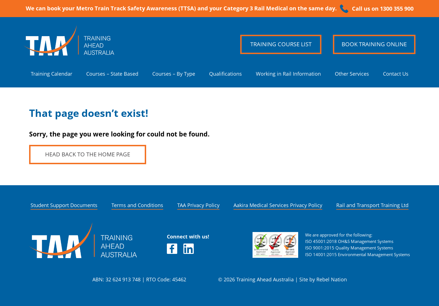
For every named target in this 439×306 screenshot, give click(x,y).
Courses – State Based (112, 74)
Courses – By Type (173, 74)
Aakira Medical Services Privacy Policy (277, 205)
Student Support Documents (64, 205)
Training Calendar (51, 74)
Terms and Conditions (137, 205)
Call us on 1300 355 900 (383, 8)
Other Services (352, 74)
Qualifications (225, 74)
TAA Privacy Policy (198, 205)
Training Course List (281, 44)
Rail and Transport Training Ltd (372, 205)
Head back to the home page (87, 154)
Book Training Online (374, 44)
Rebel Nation (331, 279)
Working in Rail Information (288, 74)
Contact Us (395, 74)
